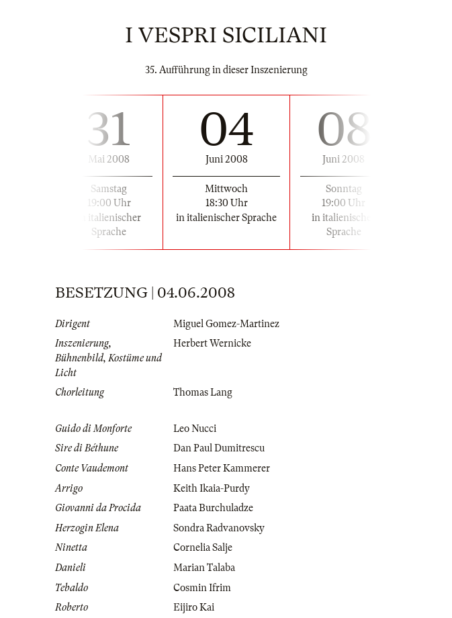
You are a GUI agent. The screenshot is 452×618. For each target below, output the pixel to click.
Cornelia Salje (202, 547)
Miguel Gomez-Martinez (226, 323)
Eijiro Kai (193, 607)
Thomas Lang (202, 392)
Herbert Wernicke (212, 343)
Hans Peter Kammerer (221, 468)
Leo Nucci (194, 428)
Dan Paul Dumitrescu (219, 448)
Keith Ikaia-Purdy (211, 488)
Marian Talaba (204, 567)
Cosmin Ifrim (202, 587)
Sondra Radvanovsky (219, 528)
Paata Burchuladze (213, 507)
